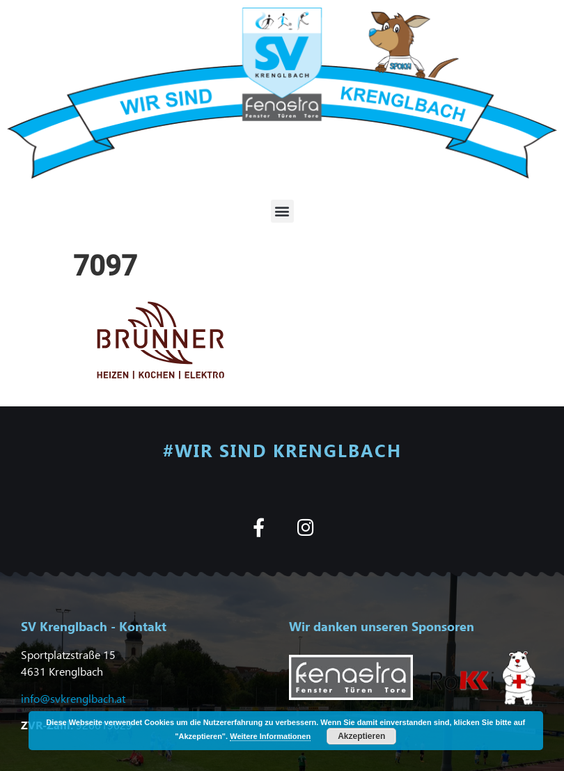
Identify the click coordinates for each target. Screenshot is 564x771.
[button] (282, 211)
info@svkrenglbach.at (73, 698)
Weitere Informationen (270, 736)
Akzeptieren (361, 736)
